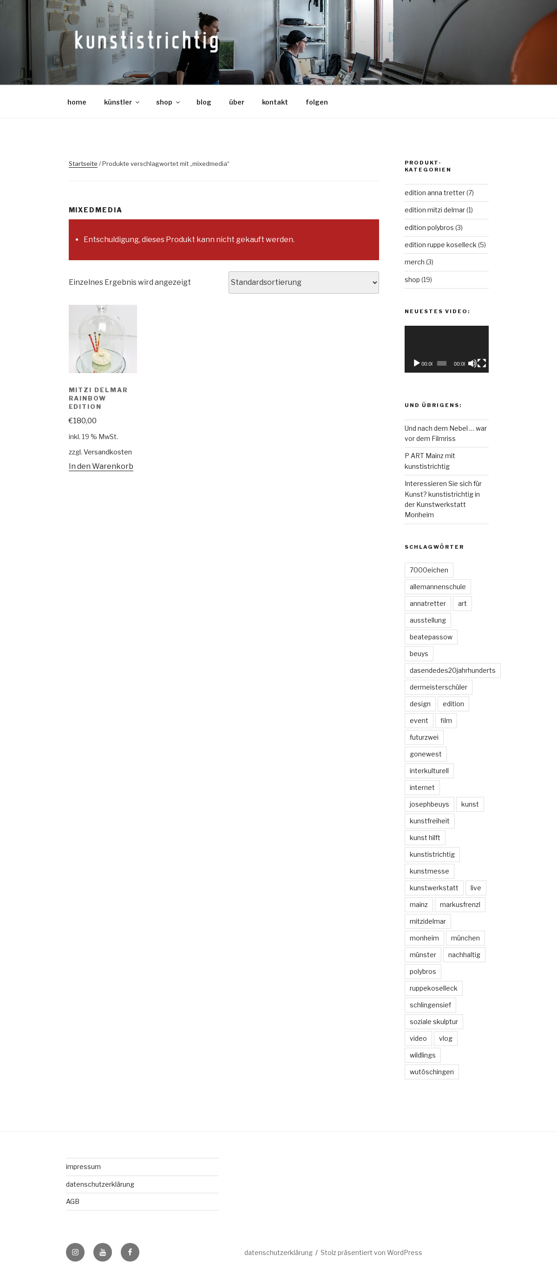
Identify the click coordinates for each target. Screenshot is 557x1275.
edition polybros (429, 227)
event (419, 720)
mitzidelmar (428, 921)
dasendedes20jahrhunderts (453, 670)
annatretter (428, 603)
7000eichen (429, 570)
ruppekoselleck (434, 988)
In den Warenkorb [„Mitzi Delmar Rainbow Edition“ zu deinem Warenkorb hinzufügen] (101, 466)
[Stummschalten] (472, 363)
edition (453, 704)
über (236, 102)
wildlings (423, 1055)
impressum (83, 1166)
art (462, 603)
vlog (445, 1038)
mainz (419, 904)
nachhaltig (464, 955)
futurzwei (424, 737)
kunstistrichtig (432, 854)
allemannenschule (438, 587)
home (76, 102)
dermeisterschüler (438, 687)
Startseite (83, 163)
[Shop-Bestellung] (304, 282)
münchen (465, 938)
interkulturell (429, 771)
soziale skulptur (434, 1021)
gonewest (426, 754)
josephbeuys (429, 804)
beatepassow (431, 637)
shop (168, 102)
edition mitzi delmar (435, 210)
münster (423, 955)
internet (422, 787)
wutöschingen (432, 1072)
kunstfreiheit (430, 821)
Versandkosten (108, 452)
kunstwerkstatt (434, 888)
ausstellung (428, 620)
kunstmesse (429, 871)
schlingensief (430, 1005)
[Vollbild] (481, 363)
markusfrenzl (460, 904)
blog (204, 102)
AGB (72, 1201)
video (418, 1038)
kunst (470, 804)
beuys (419, 653)
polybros (423, 971)
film (446, 720)
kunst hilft (425, 837)
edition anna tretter (435, 193)
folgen (317, 102)
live (476, 888)
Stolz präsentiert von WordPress (371, 1252)
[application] (447, 349)
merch (415, 262)
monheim (424, 938)
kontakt (275, 102)
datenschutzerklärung (100, 1184)
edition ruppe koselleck (441, 245)
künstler (122, 102)
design (420, 704)
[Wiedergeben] (416, 363)
